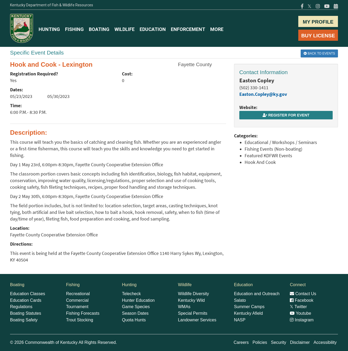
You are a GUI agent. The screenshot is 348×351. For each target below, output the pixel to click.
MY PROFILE (318, 22)
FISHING (74, 29)
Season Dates (135, 313)
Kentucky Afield (248, 313)
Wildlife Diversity (193, 293)
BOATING (99, 29)
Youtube (300, 313)
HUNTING (49, 29)
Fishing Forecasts (82, 313)
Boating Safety (24, 320)
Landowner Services (197, 320)
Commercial (77, 300)
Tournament (77, 306)
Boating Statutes (25, 313)
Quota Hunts (134, 320)
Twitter (298, 306)
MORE (216, 29)
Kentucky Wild (191, 300)
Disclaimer (300, 342)
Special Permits (192, 313)
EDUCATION (153, 29)
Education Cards (25, 300)
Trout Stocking (79, 320)
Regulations (21, 306)
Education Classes (27, 293)
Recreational (78, 293)
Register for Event (286, 115)
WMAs (184, 306)
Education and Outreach (257, 293)
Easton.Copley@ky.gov (263, 94)
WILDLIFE (125, 29)
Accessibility (325, 342)
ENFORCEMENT (188, 29)
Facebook (301, 300)
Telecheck (131, 293)
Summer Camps (249, 306)
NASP (240, 320)
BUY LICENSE (318, 35)
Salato (240, 300)
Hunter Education (138, 300)
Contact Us (303, 293)
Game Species (136, 306)
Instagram (302, 320)
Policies (260, 342)
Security (278, 342)
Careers (241, 342)
